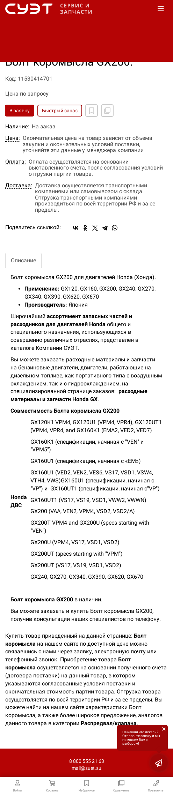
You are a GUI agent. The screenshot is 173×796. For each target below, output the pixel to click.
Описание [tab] (23, 260)
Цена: (12, 138)
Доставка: (18, 185)
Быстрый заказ (60, 110)
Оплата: (15, 162)
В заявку (19, 110)
